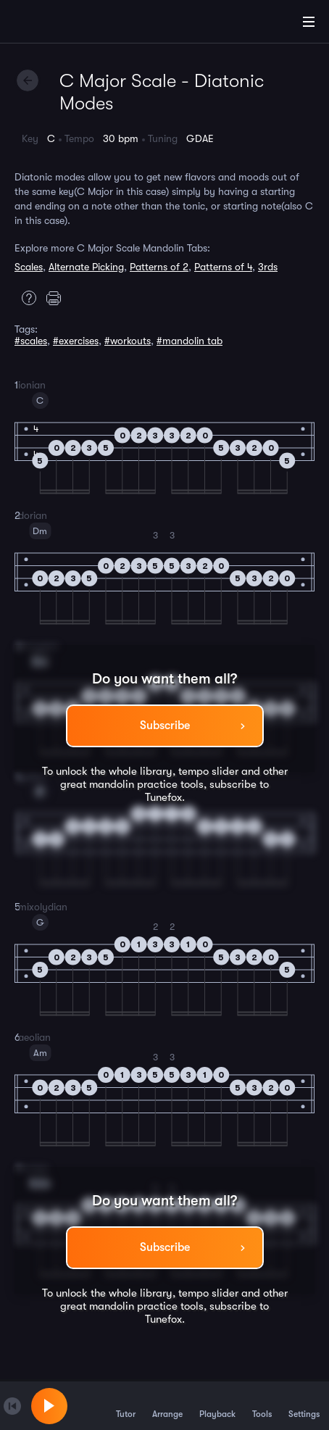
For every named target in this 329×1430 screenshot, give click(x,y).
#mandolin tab (189, 340)
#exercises (76, 340)
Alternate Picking (86, 267)
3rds (268, 267)
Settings (304, 1405)
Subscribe (165, 725)
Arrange (167, 1405)
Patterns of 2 (159, 267)
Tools (262, 1405)
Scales (28, 267)
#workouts (127, 340)
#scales (30, 340)
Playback (217, 1405)
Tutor (126, 1405)
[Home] (57, 23)
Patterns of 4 (223, 267)
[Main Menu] (308, 21)
